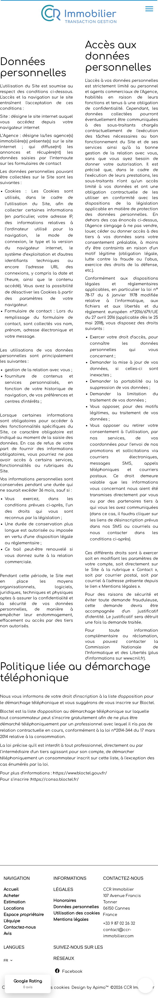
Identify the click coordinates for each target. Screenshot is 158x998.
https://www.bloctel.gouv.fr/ (80, 773)
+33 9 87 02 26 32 (119, 923)
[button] (145, 985)
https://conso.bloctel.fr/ (55, 779)
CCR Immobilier (118, 889)
